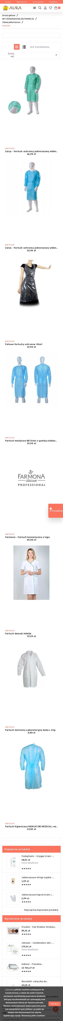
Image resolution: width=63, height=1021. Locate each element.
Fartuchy (10, 148)
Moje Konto (22, 2)
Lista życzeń (38, 2)
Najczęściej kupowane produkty (41, 910)
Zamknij (55, 1004)
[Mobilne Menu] (34, 8)
